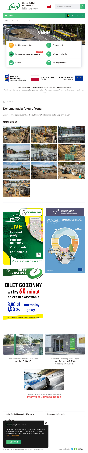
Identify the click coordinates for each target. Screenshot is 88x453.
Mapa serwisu (38, 449)
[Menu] (9, 15)
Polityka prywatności (12, 436)
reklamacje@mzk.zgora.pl (65, 364)
